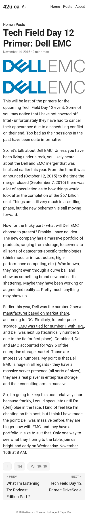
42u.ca (11, 7)
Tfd (19, 466)
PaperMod (66, 512)
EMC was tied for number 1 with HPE (51, 326)
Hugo (53, 512)
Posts (20, 24)
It (7, 466)
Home (8, 24)
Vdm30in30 (39, 466)
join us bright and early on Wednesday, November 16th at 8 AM (40, 446)
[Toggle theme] (24, 6)
